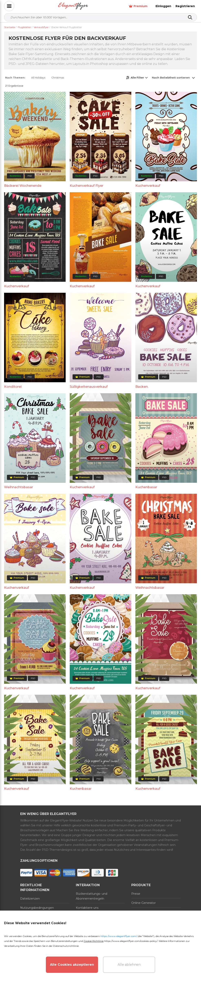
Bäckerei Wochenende (22, 186)
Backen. (141, 387)
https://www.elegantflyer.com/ (118, 936)
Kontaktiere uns (87, 908)
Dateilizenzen (30, 898)
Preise (135, 894)
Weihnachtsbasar (18, 487)
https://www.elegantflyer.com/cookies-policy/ (130, 941)
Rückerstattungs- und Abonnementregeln (91, 896)
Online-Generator (143, 903)
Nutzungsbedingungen (37, 908)
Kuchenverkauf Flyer (86, 186)
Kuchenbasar (146, 487)
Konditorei (13, 387)
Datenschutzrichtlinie (66, 945)
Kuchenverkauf (147, 186)
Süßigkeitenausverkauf (89, 387)
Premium (138, 6)
